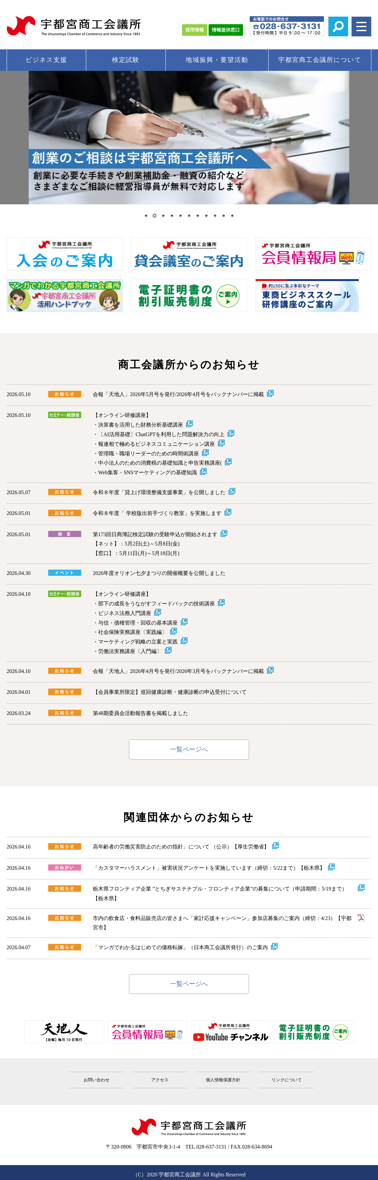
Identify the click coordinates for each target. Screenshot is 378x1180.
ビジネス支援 (46, 59)
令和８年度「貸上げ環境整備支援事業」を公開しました (159, 492)
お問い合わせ (96, 1080)
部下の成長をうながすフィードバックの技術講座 (156, 603)
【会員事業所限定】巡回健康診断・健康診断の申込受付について (170, 692)
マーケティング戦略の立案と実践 (138, 641)
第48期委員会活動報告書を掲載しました (140, 713)
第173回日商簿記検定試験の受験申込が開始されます (155, 534)
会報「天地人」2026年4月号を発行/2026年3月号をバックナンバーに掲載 (178, 671)
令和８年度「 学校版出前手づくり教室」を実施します (157, 513)
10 (223, 216)
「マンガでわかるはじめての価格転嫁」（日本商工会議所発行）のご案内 (180, 947)
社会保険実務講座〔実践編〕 (132, 632)
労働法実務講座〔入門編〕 (130, 651)
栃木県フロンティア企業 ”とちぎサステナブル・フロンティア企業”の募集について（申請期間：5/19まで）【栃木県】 (220, 893)
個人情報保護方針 (223, 1080)
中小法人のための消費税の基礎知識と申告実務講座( (160, 463)
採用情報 (194, 29)
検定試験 (126, 59)
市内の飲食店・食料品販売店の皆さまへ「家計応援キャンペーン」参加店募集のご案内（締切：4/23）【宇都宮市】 (222, 923)
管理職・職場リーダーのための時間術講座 (148, 453)
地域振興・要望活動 (217, 59)
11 (232, 216)
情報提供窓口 (226, 29)
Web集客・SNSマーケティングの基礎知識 (147, 472)
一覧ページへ (189, 749)
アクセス (159, 1080)
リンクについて (287, 1080)
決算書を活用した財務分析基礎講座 (140, 425)
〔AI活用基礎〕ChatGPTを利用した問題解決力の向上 (161, 434)
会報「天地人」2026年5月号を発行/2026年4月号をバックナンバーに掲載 (178, 394)
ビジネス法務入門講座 (124, 613)
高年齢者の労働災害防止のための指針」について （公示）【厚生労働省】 (181, 846)
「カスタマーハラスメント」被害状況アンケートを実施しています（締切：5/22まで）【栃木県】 (209, 868)
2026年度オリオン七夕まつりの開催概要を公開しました (159, 573)
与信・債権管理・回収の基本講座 (138, 623)
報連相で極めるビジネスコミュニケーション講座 (156, 444)
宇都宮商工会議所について (319, 59)
